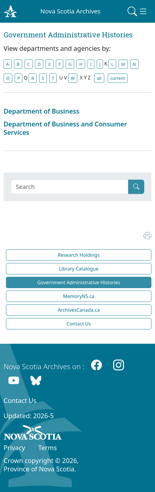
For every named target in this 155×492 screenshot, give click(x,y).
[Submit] (136, 187)
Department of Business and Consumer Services (65, 128)
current (118, 78)
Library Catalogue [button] (79, 268)
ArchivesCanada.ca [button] (79, 310)
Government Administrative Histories (78, 282)
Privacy (14, 447)
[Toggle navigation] (137, 11)
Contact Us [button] (79, 323)
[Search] (69, 187)
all (99, 78)
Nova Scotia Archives (70, 11)
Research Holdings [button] (79, 255)
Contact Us (20, 400)
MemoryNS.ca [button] (78, 296)
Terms (47, 447)
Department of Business (41, 111)
